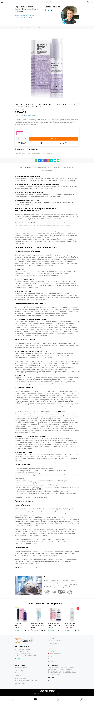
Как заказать (19, 670)
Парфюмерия (52, 643)
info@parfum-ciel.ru (23, 649)
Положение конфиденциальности (26, 681)
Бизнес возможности (22, 686)
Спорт (50, 648)
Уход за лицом (36, 153)
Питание (51, 651)
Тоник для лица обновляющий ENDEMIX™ (70, 624)
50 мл (19, 133)
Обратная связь (20, 683)
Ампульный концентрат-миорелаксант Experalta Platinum (21, 624)
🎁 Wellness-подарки (55, 654)
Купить (53, 138)
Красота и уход (26, 153)
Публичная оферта (21, 678)
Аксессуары (52, 659)
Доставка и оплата (21, 668)
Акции (50, 656)
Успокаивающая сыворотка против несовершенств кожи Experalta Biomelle (55, 624)
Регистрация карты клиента (24, 17)
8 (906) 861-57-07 (22, 646)
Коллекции (51, 661)
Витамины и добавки (55, 640)
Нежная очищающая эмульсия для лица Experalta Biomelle (38, 624)
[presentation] (73, 603)
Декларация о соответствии (26, 567)
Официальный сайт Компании (24, 15)
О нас (16, 673)
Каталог (17, 153)
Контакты (18, 675)
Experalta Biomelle (48, 153)
